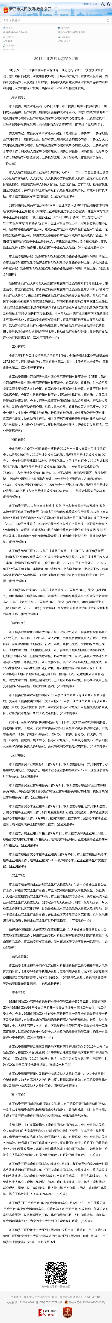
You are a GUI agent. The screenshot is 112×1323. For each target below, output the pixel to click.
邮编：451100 (93, 1297)
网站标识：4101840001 (20, 1302)
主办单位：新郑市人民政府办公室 (30, 1297)
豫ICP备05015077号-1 (49, 1302)
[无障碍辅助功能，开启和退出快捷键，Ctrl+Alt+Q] (106, 4)
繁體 (86, 3)
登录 (94, 3)
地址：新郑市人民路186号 (67, 1297)
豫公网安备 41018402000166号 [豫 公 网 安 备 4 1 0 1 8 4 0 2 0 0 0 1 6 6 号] (85, 1302)
